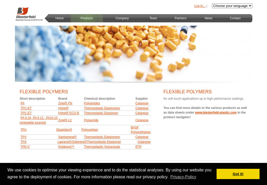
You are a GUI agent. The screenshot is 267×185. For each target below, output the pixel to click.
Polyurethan (90, 130)
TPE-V (25, 147)
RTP (139, 147)
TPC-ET (26, 108)
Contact (235, 18)
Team (153, 18)
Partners (180, 18)
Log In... (200, 6)
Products (87, 18)
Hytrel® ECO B (68, 113)
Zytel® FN (65, 103)
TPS (23, 142)
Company (122, 18)
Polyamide (91, 120)
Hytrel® (63, 108)
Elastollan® (64, 130)
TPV (23, 137)
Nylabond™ (66, 147)
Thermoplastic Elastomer (101, 113)
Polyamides (92, 103)
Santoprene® (67, 137)
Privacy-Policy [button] (183, 177)
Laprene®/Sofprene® (72, 142)
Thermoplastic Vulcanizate (102, 147)
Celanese (142, 103)
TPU (24, 130)
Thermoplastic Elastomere (102, 108)
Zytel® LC (65, 120)
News (208, 18)
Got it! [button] (238, 174)
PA (22, 103)
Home (59, 18)
